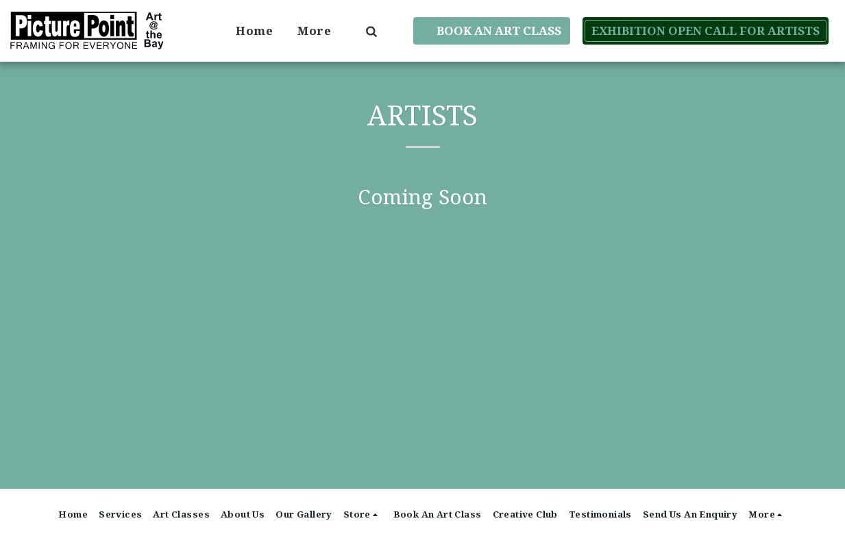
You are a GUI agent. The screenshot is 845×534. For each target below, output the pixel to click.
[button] (371, 31)
